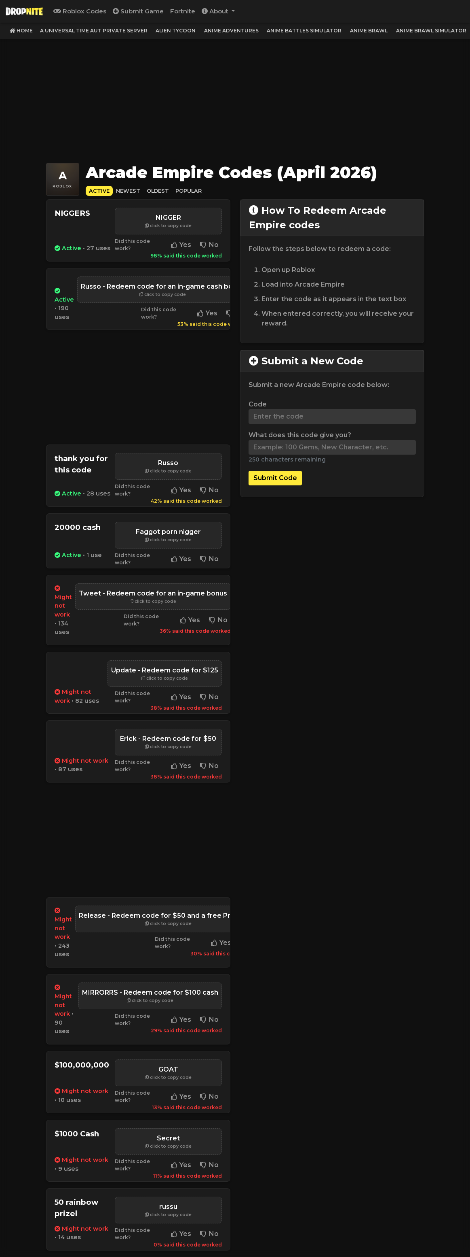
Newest (128, 191)
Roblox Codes (79, 11)
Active (99, 191)
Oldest (158, 191)
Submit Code (275, 478)
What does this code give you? (300, 435)
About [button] (216, 11)
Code (258, 404)
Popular (188, 191)
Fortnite (182, 11)
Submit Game (138, 11)
